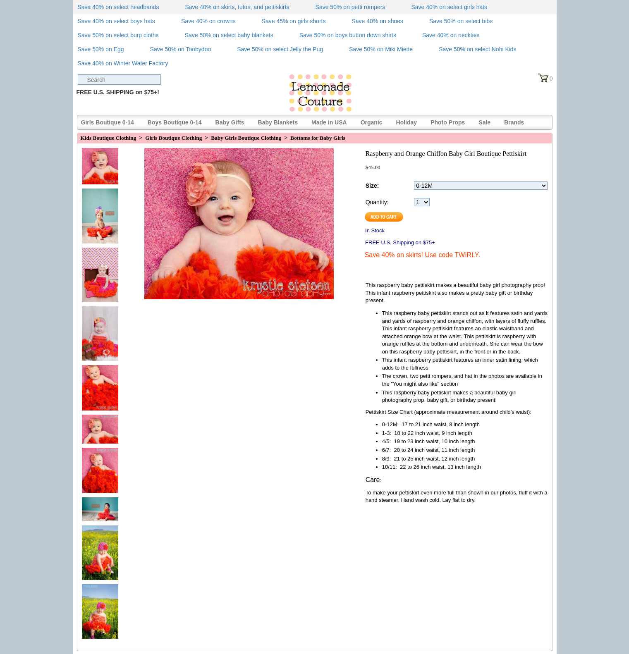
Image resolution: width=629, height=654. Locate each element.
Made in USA (329, 122)
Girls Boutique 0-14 (107, 122)
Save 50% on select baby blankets (229, 35)
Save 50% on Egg (101, 49)
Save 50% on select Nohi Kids (478, 49)
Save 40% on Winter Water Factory (123, 63)
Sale (484, 122)
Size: (372, 185)
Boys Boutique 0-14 (175, 122)
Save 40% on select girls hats (449, 7)
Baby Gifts (229, 122)
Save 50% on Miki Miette (381, 49)
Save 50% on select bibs (461, 21)
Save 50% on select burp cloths (118, 35)
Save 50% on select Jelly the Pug (280, 49)
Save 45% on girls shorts (294, 21)
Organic (372, 122)
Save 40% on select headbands (118, 7)
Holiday (406, 122)
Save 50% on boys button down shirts (347, 35)
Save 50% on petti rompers (350, 7)
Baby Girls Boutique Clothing (246, 138)
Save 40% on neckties (451, 35)
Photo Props (447, 122)
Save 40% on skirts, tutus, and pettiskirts (237, 7)
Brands (514, 122)
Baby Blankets (278, 122)
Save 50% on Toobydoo (180, 49)
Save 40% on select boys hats (116, 21)
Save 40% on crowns (208, 21)
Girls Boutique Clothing (173, 138)
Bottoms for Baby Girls (317, 138)
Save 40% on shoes (377, 21)
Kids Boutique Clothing (108, 138)
